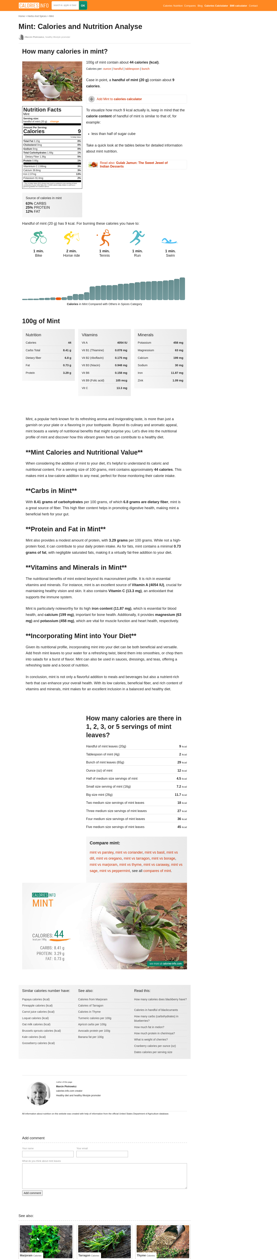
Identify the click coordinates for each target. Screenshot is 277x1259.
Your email (82, 1148)
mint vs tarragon (137, 858)
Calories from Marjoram (92, 999)
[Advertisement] (52, 741)
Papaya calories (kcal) (36, 999)
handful (118, 68)
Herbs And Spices (37, 16)
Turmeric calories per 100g (94, 1018)
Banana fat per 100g (91, 1037)
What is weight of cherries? (151, 1039)
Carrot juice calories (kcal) (38, 1011)
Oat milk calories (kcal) (36, 1024)
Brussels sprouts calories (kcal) (41, 1030)
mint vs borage (163, 858)
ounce (107, 68)
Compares (190, 5)
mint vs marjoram (103, 865)
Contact (253, 5)
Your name (28, 1148)
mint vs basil (154, 852)
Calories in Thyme (89, 1011)
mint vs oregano (109, 858)
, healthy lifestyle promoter (47, 37)
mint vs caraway (156, 865)
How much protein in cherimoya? (154, 1033)
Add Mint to (119, 99)
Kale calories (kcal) (34, 1037)
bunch (145, 68)
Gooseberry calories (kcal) (38, 1043)
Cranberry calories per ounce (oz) (155, 1046)
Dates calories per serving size (153, 1052)
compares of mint (157, 871)
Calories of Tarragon (90, 1005)
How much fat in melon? (149, 1027)
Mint (51, 16)
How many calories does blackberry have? (160, 999)
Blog (200, 5)
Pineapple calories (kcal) (37, 1005)
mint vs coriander (129, 852)
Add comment (32, 1193)
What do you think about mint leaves (41, 1161)
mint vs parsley (102, 852)
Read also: (134, 164)
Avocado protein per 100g (94, 1030)
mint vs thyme (130, 865)
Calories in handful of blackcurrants (156, 1010)
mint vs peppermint (115, 871)
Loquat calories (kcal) (35, 1018)
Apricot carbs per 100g (92, 1024)
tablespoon (132, 68)
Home (22, 16)
